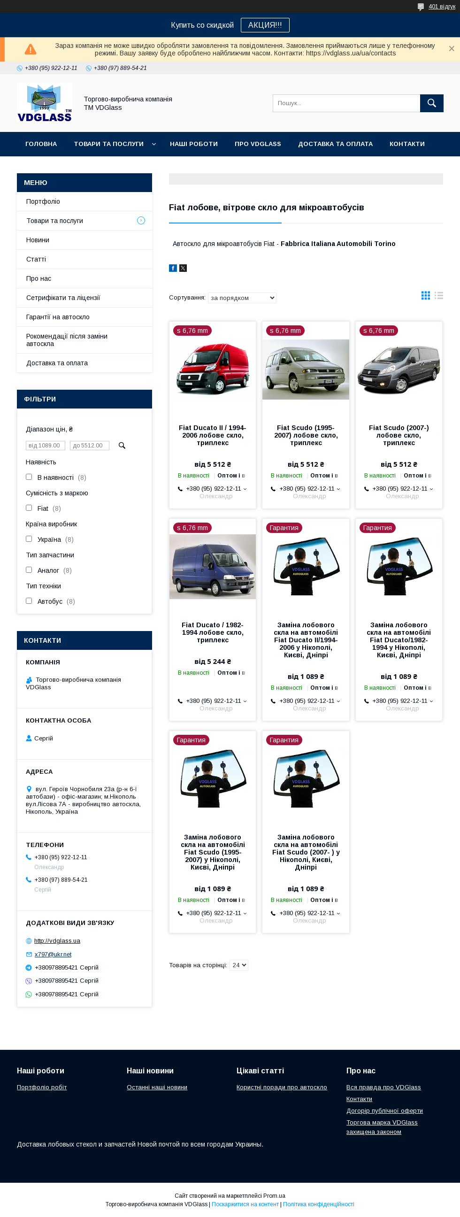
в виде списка (439, 297)
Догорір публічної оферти (384, 1110)
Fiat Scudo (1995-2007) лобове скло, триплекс (306, 435)
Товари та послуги (109, 143)
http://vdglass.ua (57, 940)
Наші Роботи (194, 143)
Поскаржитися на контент (245, 1204)
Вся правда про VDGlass (383, 1087)
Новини (37, 240)
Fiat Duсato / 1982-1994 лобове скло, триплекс (213, 632)
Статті (36, 259)
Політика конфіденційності (318, 1204)
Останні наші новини (157, 1087)
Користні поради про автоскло (282, 1087)
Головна (41, 143)
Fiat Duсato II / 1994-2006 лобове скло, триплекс (212, 435)
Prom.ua (274, 1196)
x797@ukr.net (53, 954)
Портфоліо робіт (42, 1087)
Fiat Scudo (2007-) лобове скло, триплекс (399, 435)
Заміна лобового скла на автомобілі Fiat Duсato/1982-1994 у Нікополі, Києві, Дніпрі (399, 640)
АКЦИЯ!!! (265, 25)
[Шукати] (432, 103)
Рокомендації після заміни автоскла (66, 339)
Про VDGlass (258, 143)
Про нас (38, 278)
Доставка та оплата (335, 143)
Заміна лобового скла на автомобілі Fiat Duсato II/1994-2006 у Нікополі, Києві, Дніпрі (306, 640)
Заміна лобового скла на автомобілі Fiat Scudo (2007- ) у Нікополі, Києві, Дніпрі (306, 852)
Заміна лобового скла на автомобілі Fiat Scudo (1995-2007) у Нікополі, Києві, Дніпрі (213, 852)
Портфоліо (43, 201)
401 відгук (442, 6)
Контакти (407, 143)
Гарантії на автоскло (58, 317)
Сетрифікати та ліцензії (63, 297)
